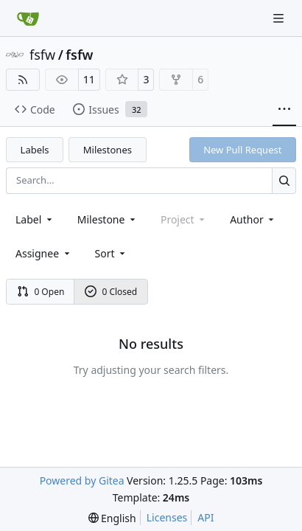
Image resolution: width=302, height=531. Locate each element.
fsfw (42, 54)
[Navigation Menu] (280, 18)
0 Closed (111, 291)
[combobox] (35, 219)
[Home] (28, 18)
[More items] (284, 110)
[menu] (111, 253)
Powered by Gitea (82, 480)
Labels (35, 149)
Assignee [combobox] (43, 253)
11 (89, 79)
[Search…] (284, 180)
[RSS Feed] (23, 80)
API (205, 517)
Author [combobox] (253, 219)
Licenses (167, 517)
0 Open (41, 291)
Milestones (107, 149)
